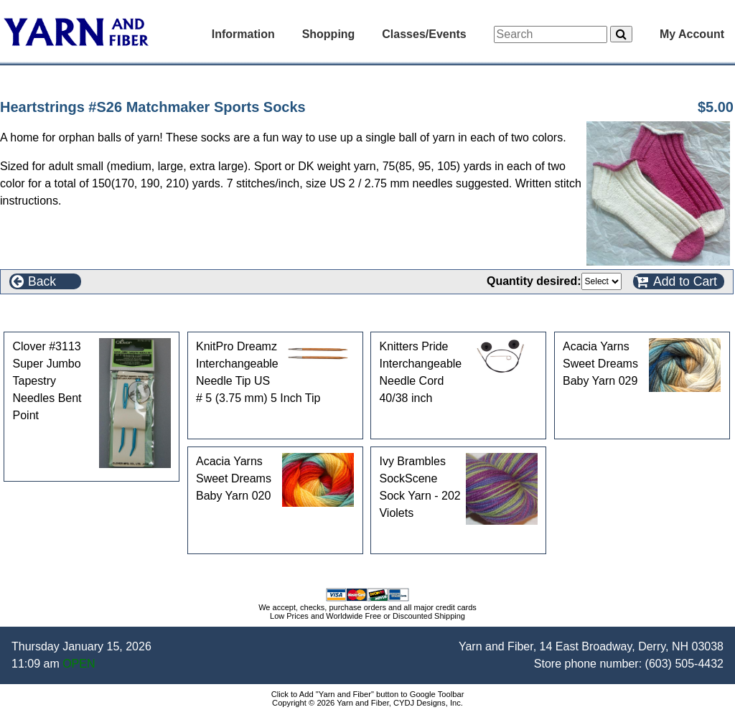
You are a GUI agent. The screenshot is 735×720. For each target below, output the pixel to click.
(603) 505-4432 (684, 664)
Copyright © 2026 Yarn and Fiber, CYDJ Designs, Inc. (367, 702)
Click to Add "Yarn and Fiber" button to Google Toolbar (367, 694)
